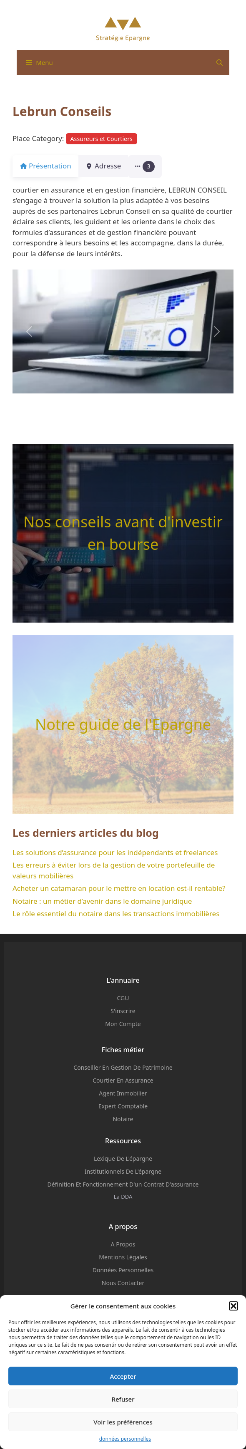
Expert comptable (123, 1106)
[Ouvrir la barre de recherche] (219, 62)
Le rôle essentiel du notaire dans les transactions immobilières (116, 913)
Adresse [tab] (108, 166)
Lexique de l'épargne (123, 1158)
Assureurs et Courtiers (101, 139)
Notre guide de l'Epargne (123, 724)
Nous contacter (123, 1283)
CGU (123, 998)
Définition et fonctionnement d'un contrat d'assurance (123, 1184)
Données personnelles (123, 1270)
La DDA (123, 1196)
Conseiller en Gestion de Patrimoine (122, 1067)
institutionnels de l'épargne (123, 1171)
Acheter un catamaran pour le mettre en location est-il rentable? (119, 888)
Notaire (123, 1119)
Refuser (122, 1399)
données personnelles (125, 1438)
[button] (233, 1306)
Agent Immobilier (123, 1093)
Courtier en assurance (123, 1080)
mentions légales (123, 1257)
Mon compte (123, 1024)
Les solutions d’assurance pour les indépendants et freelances (115, 852)
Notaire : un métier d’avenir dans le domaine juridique (102, 901)
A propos (123, 1244)
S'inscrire (122, 1011)
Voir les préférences (122, 1422)
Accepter (123, 1376)
